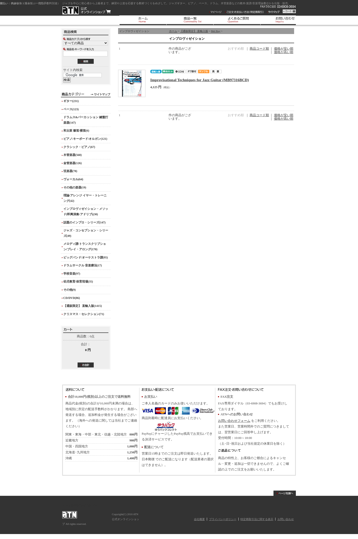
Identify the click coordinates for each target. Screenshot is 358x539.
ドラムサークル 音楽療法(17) (82, 265)
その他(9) (69, 289)
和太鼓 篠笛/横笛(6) (76, 130)
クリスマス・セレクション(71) (83, 314)
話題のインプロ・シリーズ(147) (84, 222)
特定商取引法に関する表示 (256, 519)
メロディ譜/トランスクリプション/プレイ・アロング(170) (84, 246)
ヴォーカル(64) (73, 179)
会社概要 (199, 519)
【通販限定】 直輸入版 (194, 31)
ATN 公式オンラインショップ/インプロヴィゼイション (86, 10)
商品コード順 (259, 48)
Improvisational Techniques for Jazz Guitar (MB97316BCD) (199, 80)
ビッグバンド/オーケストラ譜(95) (85, 257)
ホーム (173, 31)
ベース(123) (71, 109)
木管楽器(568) (72, 155)
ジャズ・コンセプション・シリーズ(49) (85, 233)
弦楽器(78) (70, 171)
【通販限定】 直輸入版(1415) (82, 306)
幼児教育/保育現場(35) (78, 281)
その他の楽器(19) (74, 187)
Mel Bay (215, 31)
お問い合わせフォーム (234, 421)
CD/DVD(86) (71, 298)
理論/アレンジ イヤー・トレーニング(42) (85, 198)
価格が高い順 (283, 52)
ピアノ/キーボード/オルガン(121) (85, 139)
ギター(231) (71, 101)
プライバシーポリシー (222, 519)
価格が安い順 (283, 48)
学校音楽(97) (71, 273)
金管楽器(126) (72, 163)
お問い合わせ (285, 519)
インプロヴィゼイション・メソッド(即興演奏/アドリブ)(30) (85, 211)
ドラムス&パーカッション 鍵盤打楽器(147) (85, 119)
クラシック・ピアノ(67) (79, 147)
